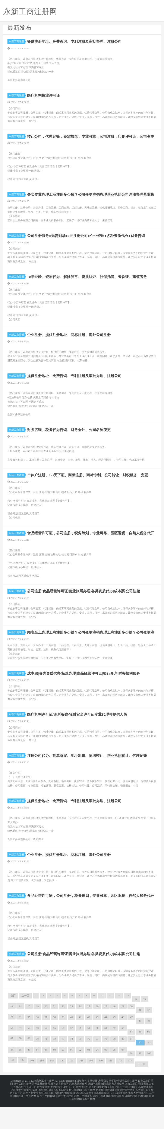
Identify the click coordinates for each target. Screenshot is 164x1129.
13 (127, 1021)
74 (71, 1064)
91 (71, 1075)
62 (114, 1053)
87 (37, 1075)
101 (12, 1085)
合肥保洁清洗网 (105, 1113)
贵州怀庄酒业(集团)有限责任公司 (35, 1113)
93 (88, 1075)
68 (20, 1063)
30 (131, 1031)
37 (46, 1042)
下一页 (141, 1089)
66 (148, 1057)
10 (102, 1021)
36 (37, 1042)
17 (20, 1031)
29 (123, 1031)
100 (149, 1078)
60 (97, 1053)
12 (119, 1021)
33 (11, 1042)
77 (97, 1064)
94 (97, 1075)
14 (136, 1024)
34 (20, 1042)
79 (114, 1064)
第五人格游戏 (136, 1116)
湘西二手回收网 (83, 1118)
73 (63, 1064)
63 (123, 1053)
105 (52, 1086)
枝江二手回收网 (27, 1118)
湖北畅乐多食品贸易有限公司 (92, 1116)
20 (46, 1031)
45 (114, 1042)
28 (114, 1031)
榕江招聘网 (75, 1113)
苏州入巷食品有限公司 (36, 1116)
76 (88, 1064)
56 (63, 1053)
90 (63, 1075)
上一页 (25, 1021)
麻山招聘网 (131, 1118)
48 (140, 1046)
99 (140, 1078)
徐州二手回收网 (46, 1118)
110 (101, 1086)
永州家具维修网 (115, 1108)
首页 (13, 1021)
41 (80, 1042)
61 (105, 1053)
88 (46, 1075)
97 (123, 1075)
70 (37, 1064)
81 (131, 1064)
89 (54, 1075)
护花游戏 (114, 1106)
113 (130, 1086)
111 (110, 1086)
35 (29, 1042)
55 (54, 1053)
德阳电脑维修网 (97, 1108)
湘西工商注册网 (102, 1118)
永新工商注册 (17, 41)
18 (29, 1031)
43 (97, 1042)
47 (131, 1042)
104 (42, 1086)
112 (120, 1086)
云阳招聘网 (88, 1113)
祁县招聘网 (144, 1118)
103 (32, 1086)
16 (11, 1031)
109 (91, 1086)
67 (11, 1063)
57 (71, 1053)
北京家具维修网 (78, 1108)
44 (105, 1042)
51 (20, 1053)
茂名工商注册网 (22, 1108)
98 (131, 1078)
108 (81, 1086)
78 (105, 1064)
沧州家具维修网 (41, 1108)
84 (11, 1075)
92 (80, 1075)
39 (63, 1042)
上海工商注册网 (134, 1108)
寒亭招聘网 (117, 1118)
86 (29, 1075)
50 (11, 1053)
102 (22, 1085)
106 (61, 1086)
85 (20, 1075)
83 (149, 1068)
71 (46, 1064)
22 (63, 1031)
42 (88, 1042)
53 (37, 1053)
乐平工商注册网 (118, 1116)
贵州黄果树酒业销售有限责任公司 (56, 1111)
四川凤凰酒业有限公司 (62, 1116)
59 (88, 1053)
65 (140, 1057)
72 (54, 1064)
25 (88, 1031)
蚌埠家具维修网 (60, 1108)
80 (123, 1064)
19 (37, 1031)
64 (131, 1057)
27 (105, 1031)
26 (97, 1031)
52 (29, 1053)
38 (54, 1042)
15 (144, 1024)
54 (46, 1053)
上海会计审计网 (123, 1113)
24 (80, 1031)
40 (71, 1042)
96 (114, 1075)
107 (71, 1086)
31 (140, 1035)
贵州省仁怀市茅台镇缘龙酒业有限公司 (98, 1111)
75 (80, 1064)
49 (148, 1046)
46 (123, 1042)
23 (71, 1031)
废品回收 (103, 1106)
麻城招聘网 (88, 1121)
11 (110, 1021)
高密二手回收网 (64, 1118)
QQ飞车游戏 (61, 1113)
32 (148, 1035)
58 (80, 1053)
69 (29, 1063)
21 (54, 1031)
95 (105, 1075)
